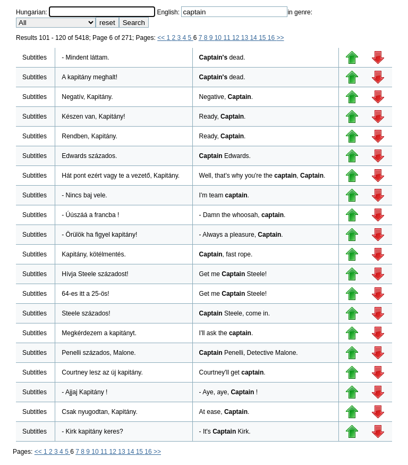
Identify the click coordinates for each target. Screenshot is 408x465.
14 (254, 37)
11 (227, 37)
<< (161, 37)
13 (245, 37)
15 (263, 37)
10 (219, 37)
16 (272, 37)
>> (280, 37)
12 (236, 37)
